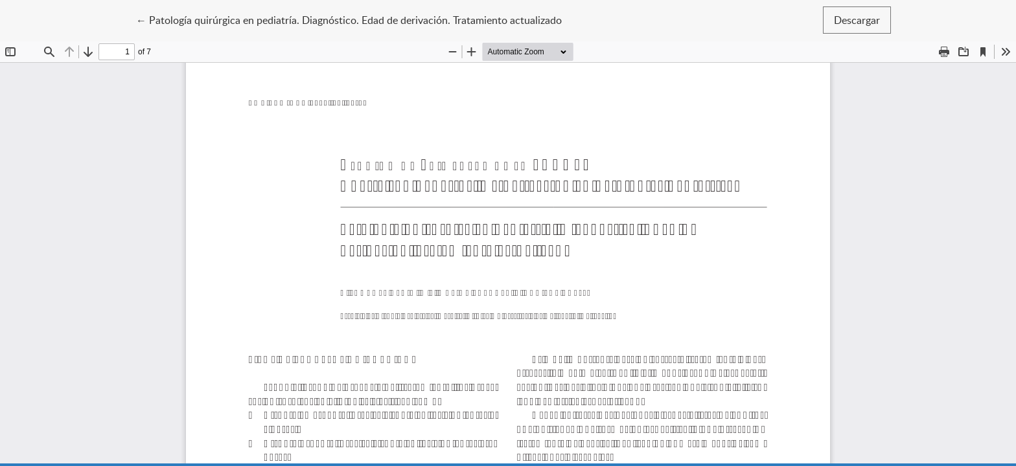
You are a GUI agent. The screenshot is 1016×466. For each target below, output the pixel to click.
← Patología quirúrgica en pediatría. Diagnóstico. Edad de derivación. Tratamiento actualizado (349, 19)
